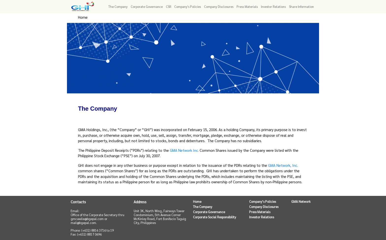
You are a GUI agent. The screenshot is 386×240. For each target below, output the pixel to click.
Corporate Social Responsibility (214, 217)
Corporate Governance (209, 212)
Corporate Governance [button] (147, 6)
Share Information (301, 6)
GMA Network (300, 202)
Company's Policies (187, 6)
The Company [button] (118, 6)
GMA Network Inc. (184, 150)
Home (83, 17)
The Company (202, 207)
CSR (168, 6)
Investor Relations (273, 6)
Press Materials (247, 6)
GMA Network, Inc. (283, 165)
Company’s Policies (262, 202)
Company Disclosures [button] (218, 6)
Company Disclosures (263, 207)
